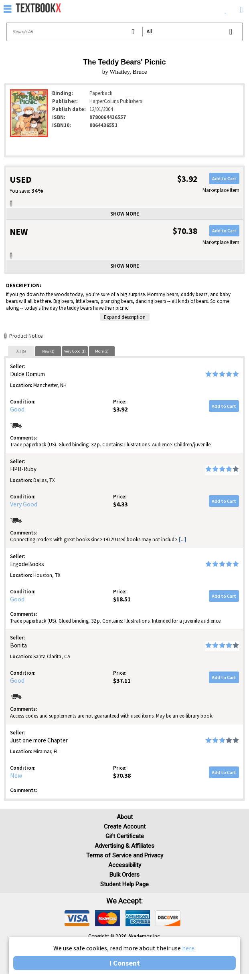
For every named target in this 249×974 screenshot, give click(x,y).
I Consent (124, 963)
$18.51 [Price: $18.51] (122, 599)
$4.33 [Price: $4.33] (120, 504)
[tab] (21, 351)
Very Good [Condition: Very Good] (23, 504)
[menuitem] (225, 8)
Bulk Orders (124, 874)
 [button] (8, 8)
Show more (124, 213)
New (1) (48, 351)
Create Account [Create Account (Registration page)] (125, 826)
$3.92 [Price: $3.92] (120, 409)
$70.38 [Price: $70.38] (122, 775)
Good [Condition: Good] (17, 409)
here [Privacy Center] (188, 948)
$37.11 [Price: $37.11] (122, 680)
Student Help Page (124, 884)
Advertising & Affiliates (124, 845)
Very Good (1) (75, 351)
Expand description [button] (125, 317)
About (125, 817)
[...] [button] (182, 539)
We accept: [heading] (124, 901)
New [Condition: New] (16, 775)
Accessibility (124, 865)
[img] (77, 918)
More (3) (102, 351)
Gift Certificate (124, 836)
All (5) (21, 351)
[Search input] (124, 31)
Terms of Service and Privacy (124, 855)
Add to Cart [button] (224, 178)
